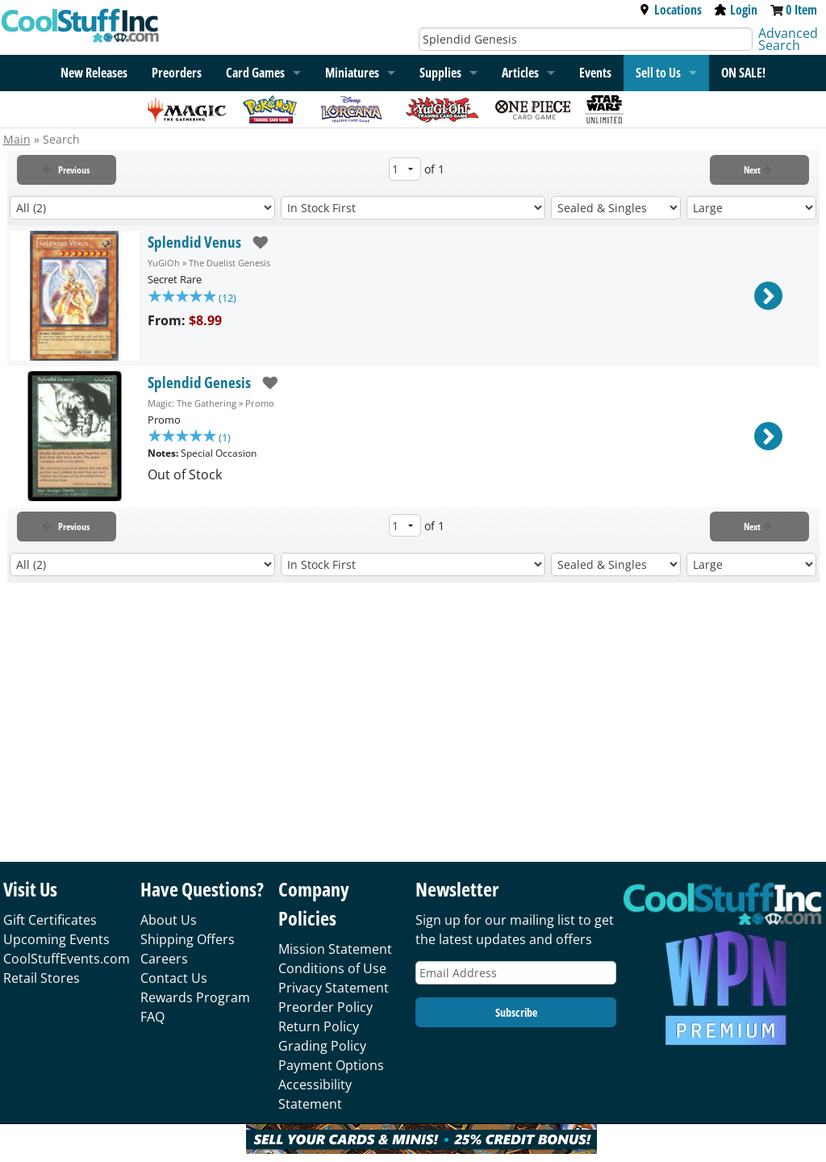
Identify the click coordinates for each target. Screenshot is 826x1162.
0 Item (801, 10)
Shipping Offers (187, 939)
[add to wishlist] (254, 242)
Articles (520, 73)
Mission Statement (335, 949)
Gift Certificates (50, 920)
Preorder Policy (325, 1007)
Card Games (255, 73)
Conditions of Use (332, 968)
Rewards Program (195, 997)
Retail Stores (41, 978)
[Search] (586, 39)
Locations (670, 10)
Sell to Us (658, 73)
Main (17, 139)
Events (595, 73)
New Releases (93, 73)
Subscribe (516, 1012)
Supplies (440, 73)
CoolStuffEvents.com (66, 959)
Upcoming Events (56, 939)
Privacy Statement (333, 988)
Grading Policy (322, 1046)
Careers (164, 959)
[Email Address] (515, 972)
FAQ (152, 1017)
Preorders (177, 73)
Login (736, 10)
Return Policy (318, 1026)
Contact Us (173, 978)
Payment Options (331, 1065)
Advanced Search (788, 39)
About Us (168, 920)
